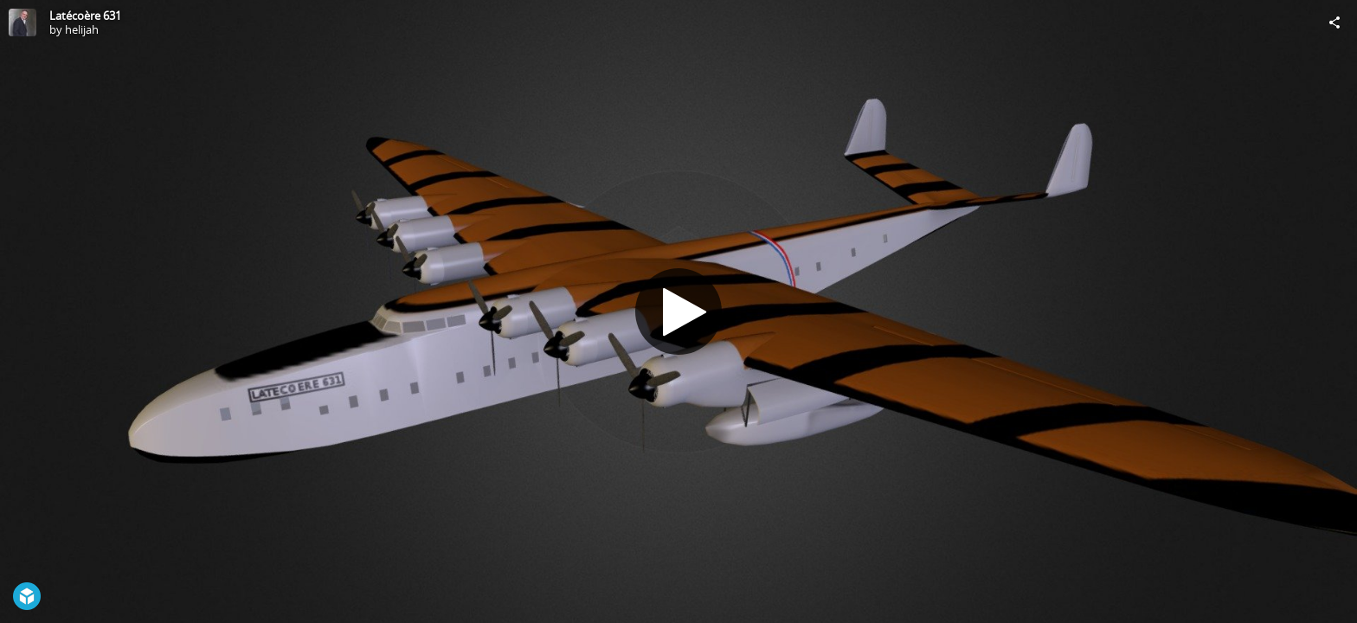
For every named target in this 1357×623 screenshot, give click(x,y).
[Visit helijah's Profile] (22, 22)
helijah (82, 29)
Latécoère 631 (85, 15)
